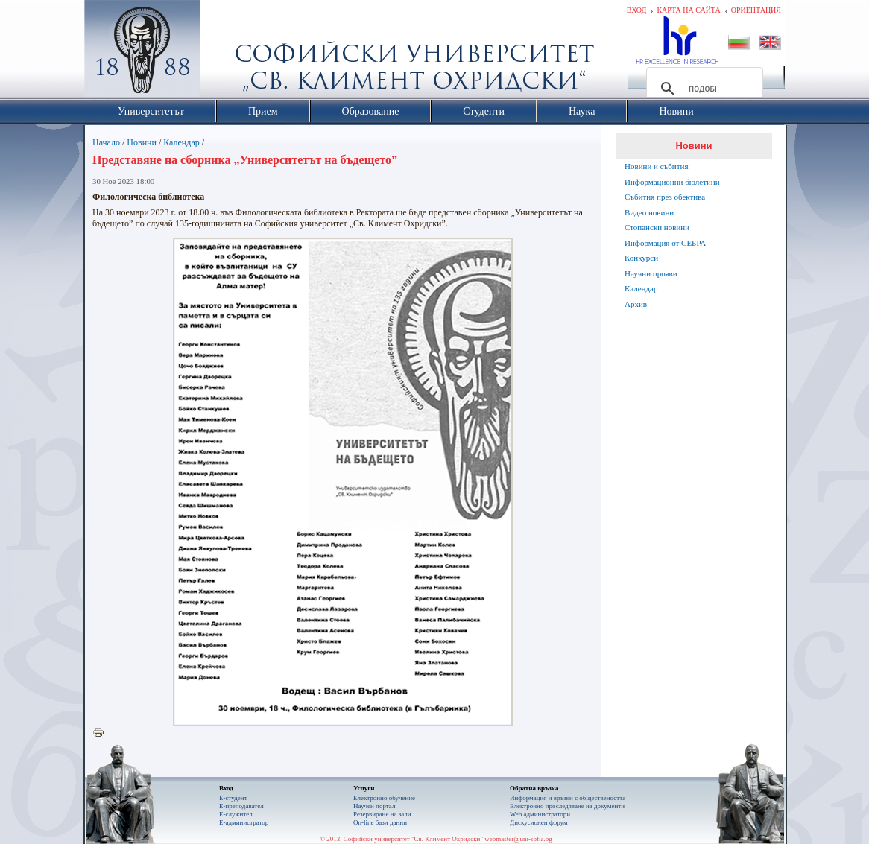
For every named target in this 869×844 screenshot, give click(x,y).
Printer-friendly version (102, 733)
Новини (142, 142)
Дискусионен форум (539, 822)
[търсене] (702, 89)
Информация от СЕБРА (665, 242)
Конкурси (641, 257)
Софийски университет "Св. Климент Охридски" (226, 52)
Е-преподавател (241, 806)
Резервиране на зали (382, 814)
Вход (637, 10)
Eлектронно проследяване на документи (567, 806)
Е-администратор (243, 822)
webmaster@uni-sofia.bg (518, 839)
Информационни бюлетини (672, 181)
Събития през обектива (665, 196)
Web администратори (540, 814)
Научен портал (374, 806)
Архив (636, 303)
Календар (181, 142)
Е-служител (236, 814)
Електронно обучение (384, 798)
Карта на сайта (688, 10)
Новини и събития (657, 166)
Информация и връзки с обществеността (567, 798)
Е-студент (233, 798)
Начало (106, 142)
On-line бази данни (380, 822)
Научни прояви (651, 273)
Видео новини (649, 212)
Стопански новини (657, 227)
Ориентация (756, 10)
